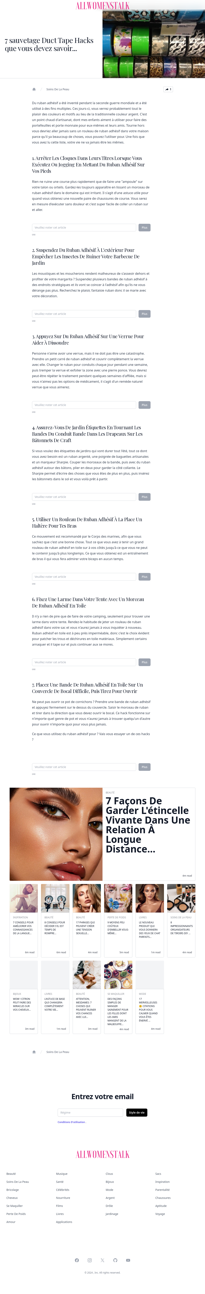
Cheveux (12, 1198)
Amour (10, 1222)
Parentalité (162, 1190)
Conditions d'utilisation (72, 1122)
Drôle (109, 1206)
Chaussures (163, 1198)
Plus (144, 227)
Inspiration (162, 1182)
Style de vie (137, 1112)
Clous (109, 1174)
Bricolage (12, 1190)
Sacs (158, 1174)
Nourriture (63, 1198)
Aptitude (161, 1206)
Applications (64, 1222)
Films (59, 1206)
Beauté (11, 1174)
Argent (110, 1198)
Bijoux (110, 1182)
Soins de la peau (57, 89)
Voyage (160, 1214)
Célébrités (62, 1190)
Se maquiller (14, 1206)
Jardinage (112, 1214)
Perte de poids (16, 1214)
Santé (59, 1182)
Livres (60, 1214)
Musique (61, 1174)
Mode (109, 1190)
